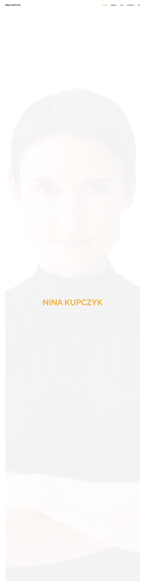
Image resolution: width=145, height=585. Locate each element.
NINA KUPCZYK (13, 5)
